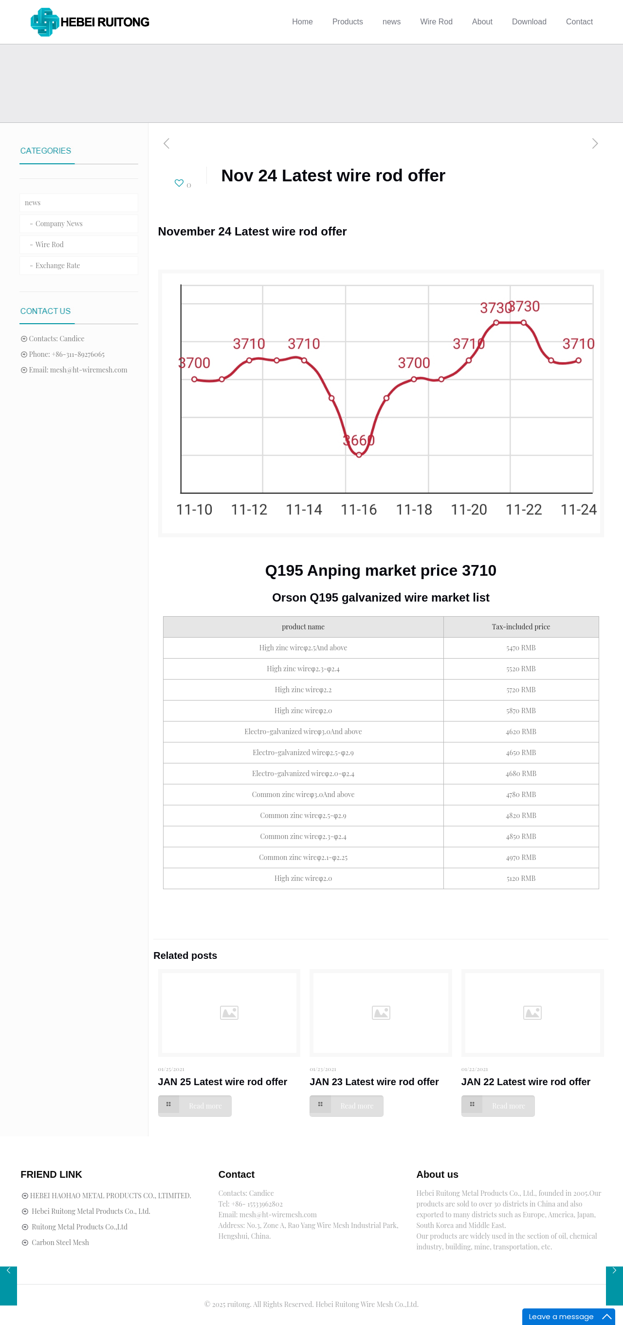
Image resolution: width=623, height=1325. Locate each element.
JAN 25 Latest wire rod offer (223, 1081)
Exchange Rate (58, 265)
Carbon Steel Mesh (60, 1242)
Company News (59, 223)
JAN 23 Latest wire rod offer (374, 1081)
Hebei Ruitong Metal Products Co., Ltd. (91, 1211)
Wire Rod (50, 244)
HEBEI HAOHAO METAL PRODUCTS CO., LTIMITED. (110, 1195)
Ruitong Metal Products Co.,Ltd (80, 1226)
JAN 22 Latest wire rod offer (526, 1081)
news (32, 202)
